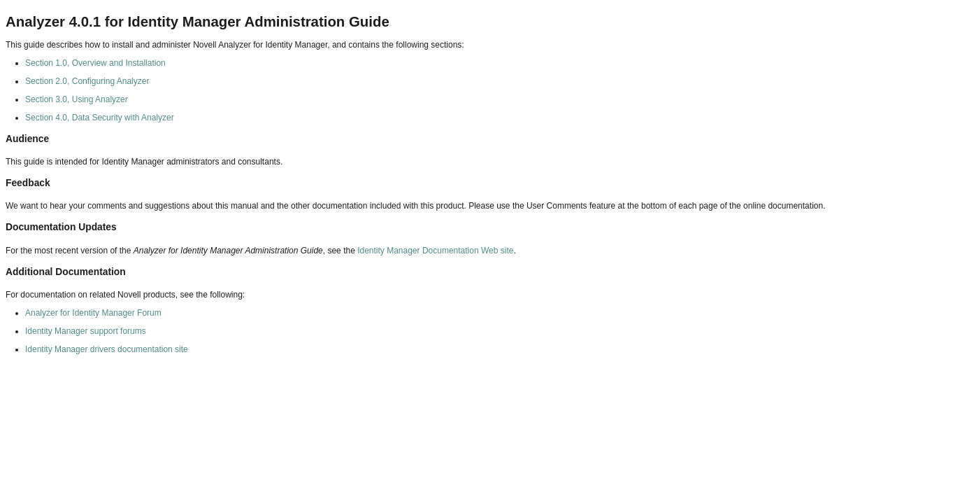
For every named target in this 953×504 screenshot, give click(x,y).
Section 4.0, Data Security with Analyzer (99, 117)
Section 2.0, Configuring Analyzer (87, 81)
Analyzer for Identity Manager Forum (93, 313)
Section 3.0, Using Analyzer (76, 99)
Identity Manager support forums (85, 331)
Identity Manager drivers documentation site (106, 349)
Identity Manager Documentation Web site (435, 250)
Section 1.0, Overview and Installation (95, 63)
